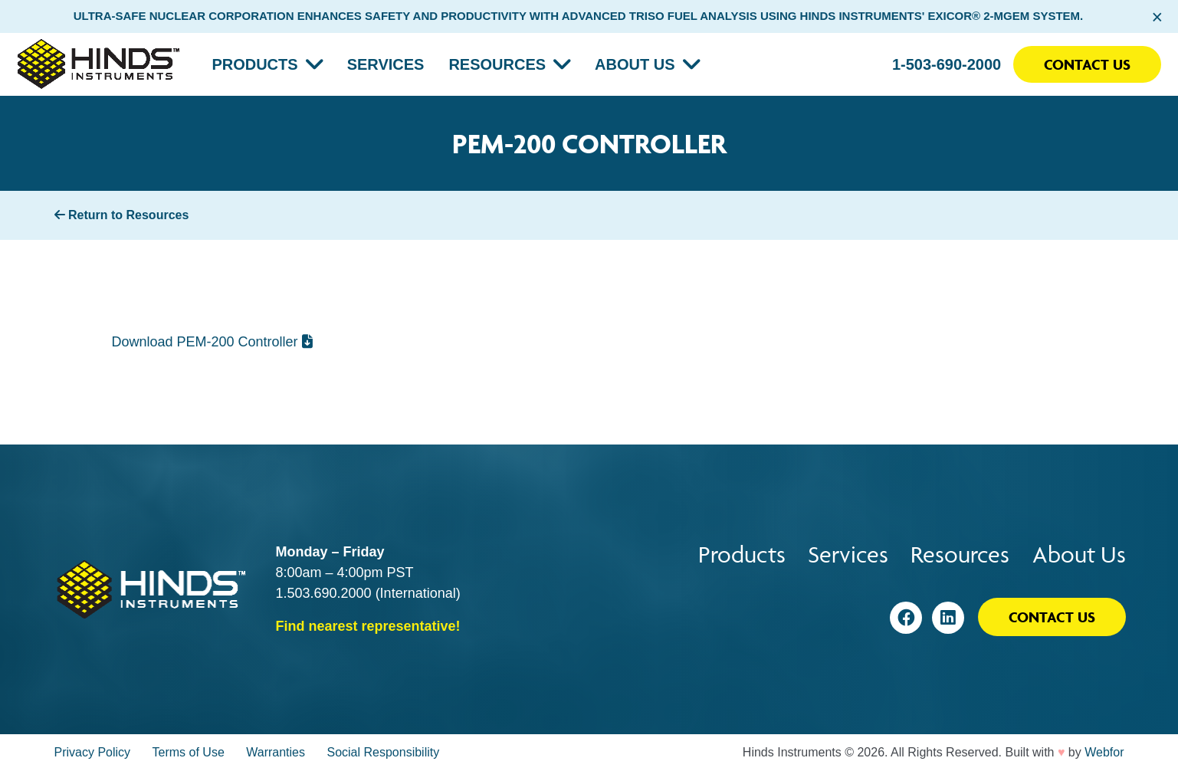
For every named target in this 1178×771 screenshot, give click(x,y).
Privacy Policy (92, 752)
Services (386, 64)
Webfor (1104, 752)
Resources (497, 64)
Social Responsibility (382, 752)
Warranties (275, 752)
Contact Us (1087, 64)
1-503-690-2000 (946, 64)
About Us (634, 64)
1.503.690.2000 (324, 593)
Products (254, 64)
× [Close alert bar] (1157, 17)
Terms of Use (189, 752)
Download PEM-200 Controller (212, 341)
